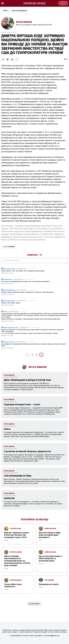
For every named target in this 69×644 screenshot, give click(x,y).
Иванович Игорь (9, 268)
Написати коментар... (34, 260)
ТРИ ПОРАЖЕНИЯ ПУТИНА (17, 475)
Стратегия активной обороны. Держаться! (27, 451)
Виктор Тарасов (9, 342)
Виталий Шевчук (9, 290)
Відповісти (4, 273)
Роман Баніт (8, 279)
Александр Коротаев (11, 327)
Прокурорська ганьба (49, 584)
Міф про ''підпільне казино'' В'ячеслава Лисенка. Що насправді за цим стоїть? (16, 535)
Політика (9, 246)
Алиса (7, 428)
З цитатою (11, 273)
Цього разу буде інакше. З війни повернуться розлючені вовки (50, 558)
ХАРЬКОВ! (9, 498)
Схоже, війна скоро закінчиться (13, 585)
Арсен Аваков (24, 22)
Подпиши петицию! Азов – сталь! (22, 404)
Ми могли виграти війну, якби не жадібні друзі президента (50, 535)
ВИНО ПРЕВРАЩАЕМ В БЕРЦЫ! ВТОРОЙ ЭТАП (27, 380)
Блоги (5, 10)
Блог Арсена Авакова (19, 10)
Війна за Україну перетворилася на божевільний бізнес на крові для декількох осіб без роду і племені (17, 561)
